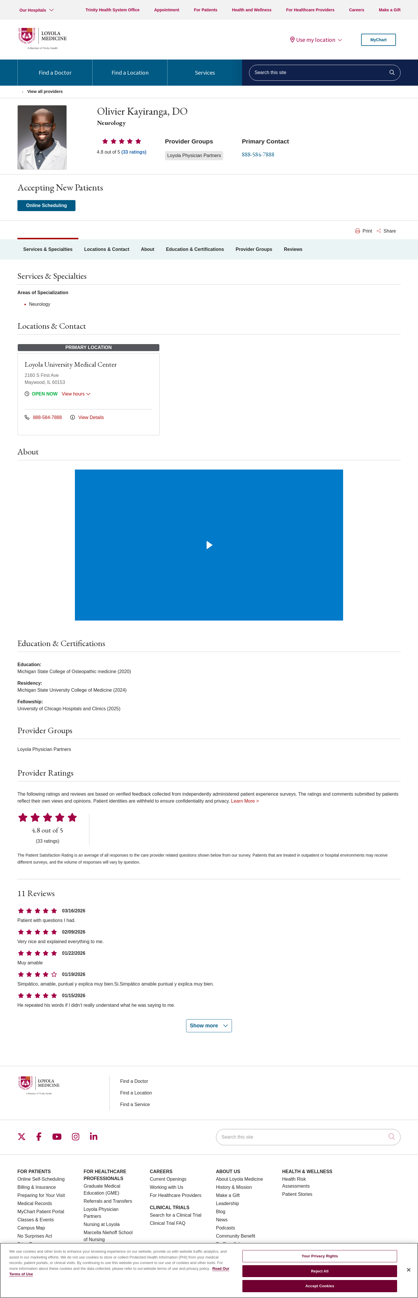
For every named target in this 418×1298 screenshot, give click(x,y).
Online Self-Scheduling (41, 1179)
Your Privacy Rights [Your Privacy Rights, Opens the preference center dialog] (320, 1256)
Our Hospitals (32, 10)
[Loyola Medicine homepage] (42, 48)
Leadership (227, 1203)
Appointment (166, 10)
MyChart (378, 39)
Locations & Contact (106, 249)
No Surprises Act (34, 1236)
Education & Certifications (195, 249)
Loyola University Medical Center (71, 364)
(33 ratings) (133, 152)
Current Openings (168, 1179)
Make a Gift (390, 10)
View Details (87, 417)
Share (386, 231)
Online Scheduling (46, 205)
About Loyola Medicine (239, 1179)
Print (363, 231)
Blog (220, 1211)
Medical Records (34, 1203)
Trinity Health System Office (113, 10)
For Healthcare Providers (310, 10)
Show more (209, 1026)
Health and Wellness (251, 10)
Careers (356, 10)
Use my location (312, 40)
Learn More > (245, 801)
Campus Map (31, 1227)
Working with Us (166, 1187)
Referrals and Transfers (108, 1201)
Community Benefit (235, 1236)
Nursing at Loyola (102, 1224)
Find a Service (135, 1104)
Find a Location (130, 68)
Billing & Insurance (36, 1187)
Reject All (320, 1271)
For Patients (205, 10)
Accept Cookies (319, 1286)
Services (205, 68)
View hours (76, 393)
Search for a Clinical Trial (175, 1215)
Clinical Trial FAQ (167, 1223)
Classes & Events (35, 1219)
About (147, 249)
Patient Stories (297, 1194)
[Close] (408, 1269)
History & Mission (234, 1187)
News (222, 1219)
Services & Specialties (48, 249)
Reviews (293, 249)
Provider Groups (254, 249)
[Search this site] (325, 73)
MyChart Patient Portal (40, 1211)
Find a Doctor (55, 68)
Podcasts (225, 1227)
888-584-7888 (258, 154)
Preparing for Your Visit (41, 1195)
